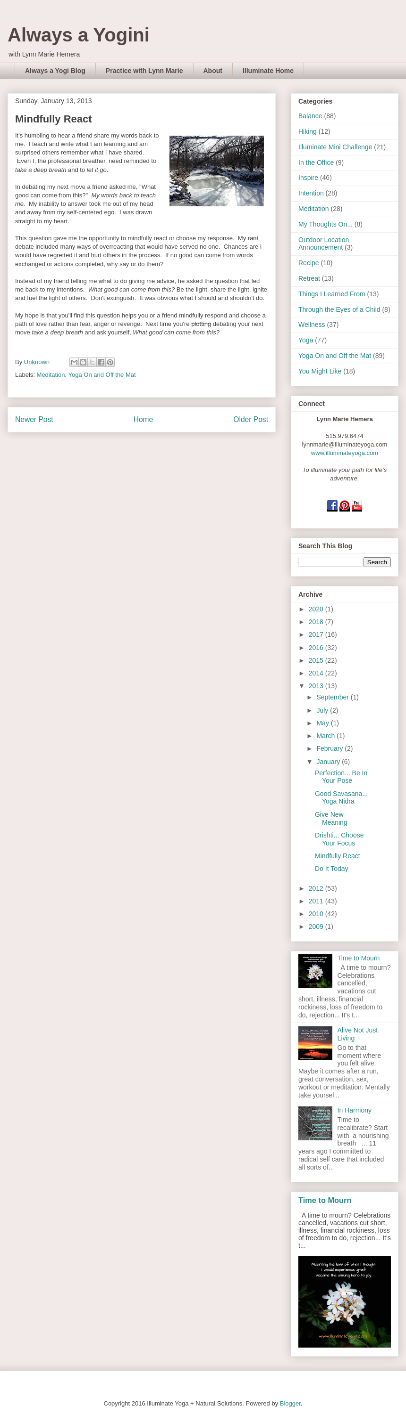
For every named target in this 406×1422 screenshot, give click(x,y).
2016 (317, 647)
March (326, 735)
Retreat (309, 278)
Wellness (311, 324)
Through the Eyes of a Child (339, 309)
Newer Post (34, 419)
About (212, 70)
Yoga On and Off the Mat (102, 374)
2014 (317, 673)
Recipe (308, 263)
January (329, 761)
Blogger (290, 1403)
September (333, 697)
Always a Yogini (79, 34)
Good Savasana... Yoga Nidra (341, 797)
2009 (317, 926)
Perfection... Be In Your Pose (341, 777)
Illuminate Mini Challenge (335, 147)
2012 (317, 888)
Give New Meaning (331, 818)
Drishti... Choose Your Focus (339, 839)
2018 (317, 622)
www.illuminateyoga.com (344, 452)
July (323, 710)
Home (143, 419)
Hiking (307, 131)
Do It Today (331, 868)
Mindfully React (337, 856)
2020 (317, 609)
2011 (317, 901)
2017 (317, 634)
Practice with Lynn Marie (144, 70)
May (323, 723)
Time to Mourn (359, 958)
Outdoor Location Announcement (323, 244)
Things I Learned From (331, 294)
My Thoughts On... (325, 224)
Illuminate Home (268, 70)
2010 (317, 914)
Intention (311, 193)
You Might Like (319, 371)
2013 (317, 686)
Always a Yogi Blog (55, 70)
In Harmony (355, 1110)
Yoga (305, 340)
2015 (317, 660)
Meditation (51, 374)
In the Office (316, 162)
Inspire (308, 177)
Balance (310, 116)
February (330, 748)
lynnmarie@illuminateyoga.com (345, 444)
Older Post (250, 419)
